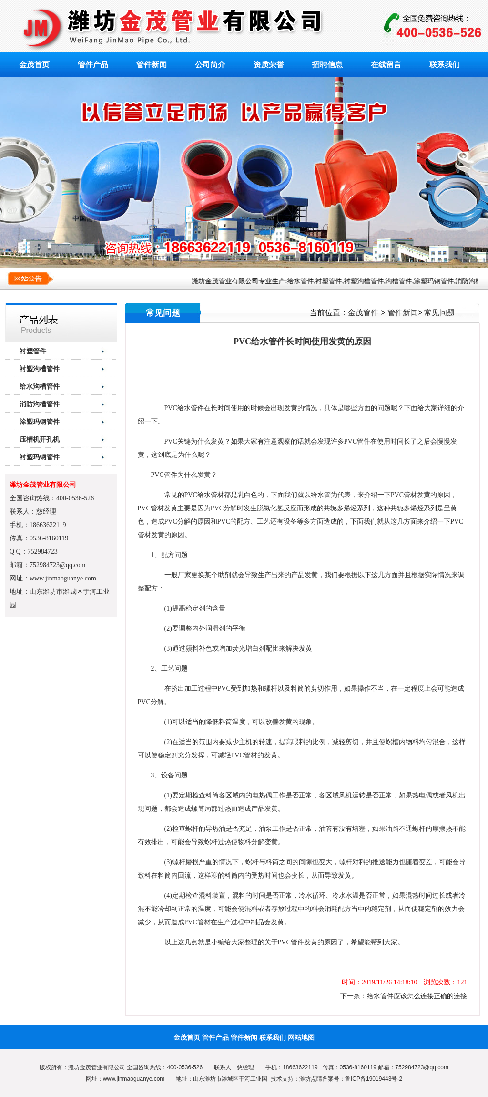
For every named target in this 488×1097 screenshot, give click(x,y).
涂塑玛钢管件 (40, 421)
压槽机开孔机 (40, 439)
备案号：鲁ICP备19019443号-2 (362, 1079)
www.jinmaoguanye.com (133, 1079)
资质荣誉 (269, 65)
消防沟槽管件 (40, 404)
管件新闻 (151, 65)
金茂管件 (363, 313)
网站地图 (301, 1037)
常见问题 (439, 313)
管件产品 (93, 65)
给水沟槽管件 (40, 386)
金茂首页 (34, 65)
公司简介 (210, 65)
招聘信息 (327, 65)
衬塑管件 (33, 351)
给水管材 (210, 494)
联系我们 (444, 65)
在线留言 (386, 65)
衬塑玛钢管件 (40, 457)
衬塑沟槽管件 (40, 369)
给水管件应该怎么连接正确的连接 (417, 996)
